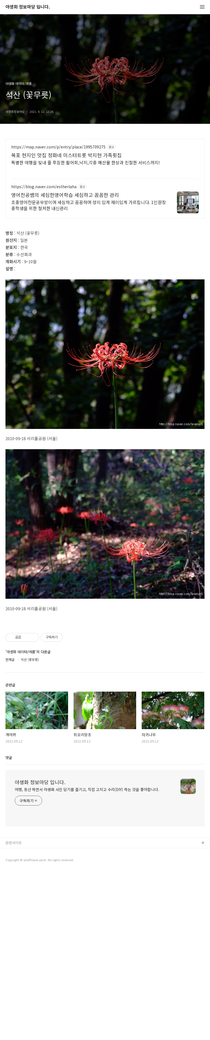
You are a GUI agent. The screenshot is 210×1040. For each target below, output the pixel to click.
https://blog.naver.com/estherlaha (44, 186)
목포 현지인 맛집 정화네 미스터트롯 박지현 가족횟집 (66, 155)
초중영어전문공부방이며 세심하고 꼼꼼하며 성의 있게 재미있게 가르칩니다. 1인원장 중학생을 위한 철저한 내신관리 (88, 205)
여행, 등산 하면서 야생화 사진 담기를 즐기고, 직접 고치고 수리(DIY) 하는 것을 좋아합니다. (87, 789)
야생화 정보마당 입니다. (27, 7)
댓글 (8, 757)
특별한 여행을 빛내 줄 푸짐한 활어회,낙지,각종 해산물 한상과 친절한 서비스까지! (85, 162)
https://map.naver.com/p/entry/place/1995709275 (58, 147)
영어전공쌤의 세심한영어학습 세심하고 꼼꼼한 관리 (65, 194)
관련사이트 (13, 842)
